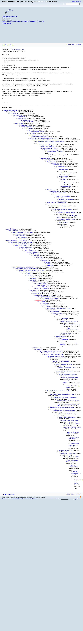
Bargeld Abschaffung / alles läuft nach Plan (59, 391)
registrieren (78, 1)
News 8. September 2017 (63, 414)
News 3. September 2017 (60, 193)
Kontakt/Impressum (6, 17)
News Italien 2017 (11, 112)
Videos (28, 130)
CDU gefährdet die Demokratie (46, 296)
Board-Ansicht (70, 44)
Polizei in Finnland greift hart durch (50, 353)
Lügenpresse (65, 226)
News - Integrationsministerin (69, 321)
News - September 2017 (42, 288)
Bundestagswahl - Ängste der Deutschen (64, 410)
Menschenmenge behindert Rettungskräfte (59, 308)
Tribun (3, 21)
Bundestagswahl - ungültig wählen (56, 202)
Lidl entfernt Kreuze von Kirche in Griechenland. (31, 270)
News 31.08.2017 (17, 115)
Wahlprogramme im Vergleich (46, 145)
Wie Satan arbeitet (40, 283)
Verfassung (35, 255)
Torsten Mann (16, 21)
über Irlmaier (33, 21)
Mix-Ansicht (77, 44)
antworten (6, 103)
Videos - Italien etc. (63, 222)
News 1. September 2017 (28, 126)
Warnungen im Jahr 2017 (25, 247)
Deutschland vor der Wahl (63, 196)
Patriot (63, 179)
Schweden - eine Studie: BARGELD (54, 354)
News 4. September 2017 (22, 245)
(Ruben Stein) (40, 21)
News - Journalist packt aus (40, 292)
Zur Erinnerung (28, 128)
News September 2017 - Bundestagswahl (17, 240)
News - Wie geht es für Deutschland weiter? (50, 351)
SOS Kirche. (27, 273)
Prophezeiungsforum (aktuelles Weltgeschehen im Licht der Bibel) (17, 498)
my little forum (78, 499)
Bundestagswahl (45, 158)
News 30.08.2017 (14, 113)
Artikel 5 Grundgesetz (27, 249)
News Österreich (11, 229)
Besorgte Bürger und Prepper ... (67, 417)
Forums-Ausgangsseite (10, 16)
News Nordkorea (19, 235)
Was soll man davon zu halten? (55, 356)
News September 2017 (10, 110)
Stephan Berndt (25, 21)
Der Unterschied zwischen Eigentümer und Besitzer (44, 138)
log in (73, 1)
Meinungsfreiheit (54, 311)
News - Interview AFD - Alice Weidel (42, 287)
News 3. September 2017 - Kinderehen (23, 232)
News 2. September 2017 (37, 131)
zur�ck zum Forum (8, 45)
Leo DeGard (9, 21)
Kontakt (35, 498)
